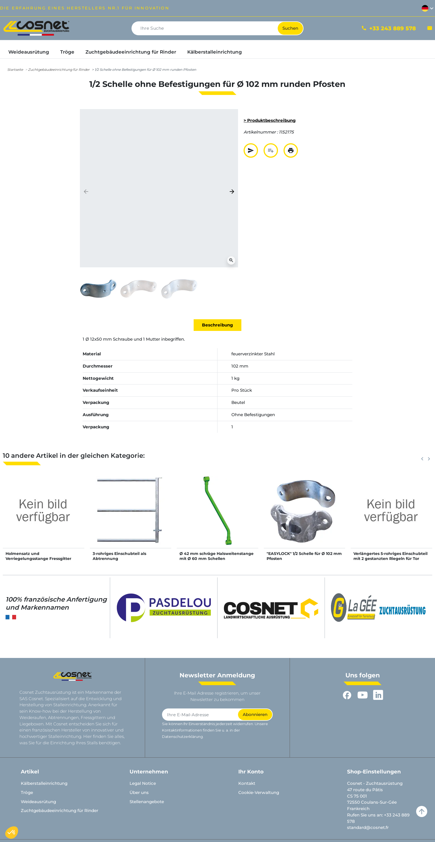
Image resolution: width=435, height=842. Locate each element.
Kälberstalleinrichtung (44, 783)
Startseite (15, 69)
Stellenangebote (147, 801)
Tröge (27, 792)
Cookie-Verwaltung (258, 792)
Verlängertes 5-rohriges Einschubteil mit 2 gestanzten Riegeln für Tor (390, 556)
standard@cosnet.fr (368, 827)
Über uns (139, 792)
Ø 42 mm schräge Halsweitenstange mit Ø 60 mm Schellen (216, 556)
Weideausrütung (38, 801)
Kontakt (246, 783)
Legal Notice (143, 783)
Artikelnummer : (261, 132)
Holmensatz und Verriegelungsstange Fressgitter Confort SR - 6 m (38, 558)
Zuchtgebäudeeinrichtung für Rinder (59, 69)
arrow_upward (422, 811)
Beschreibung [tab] (217, 325)
